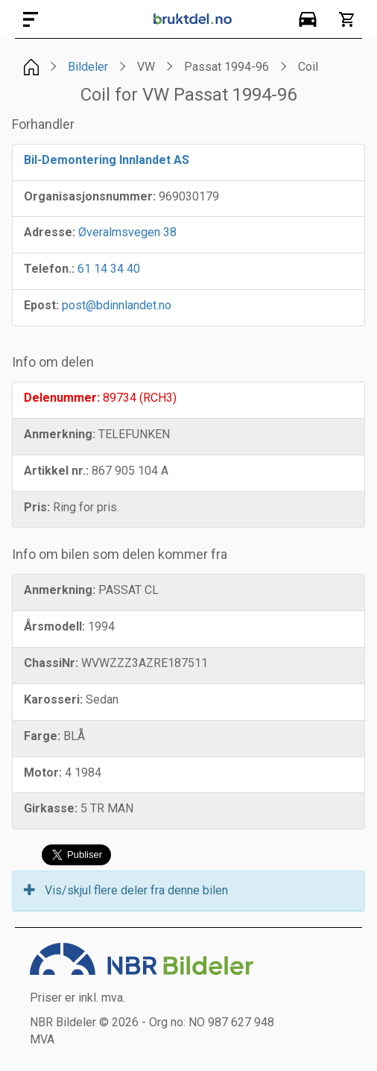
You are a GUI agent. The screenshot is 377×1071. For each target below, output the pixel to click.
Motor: (43, 772)
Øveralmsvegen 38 (127, 232)
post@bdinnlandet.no (116, 305)
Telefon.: (49, 269)
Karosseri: (53, 699)
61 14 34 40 (108, 269)
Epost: (41, 305)
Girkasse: (50, 808)
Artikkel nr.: (56, 471)
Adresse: (49, 232)
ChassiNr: (51, 663)
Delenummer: (62, 398)
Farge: (42, 736)
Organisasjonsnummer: (90, 196)
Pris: (37, 507)
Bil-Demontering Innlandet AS (106, 160)
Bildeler (88, 67)
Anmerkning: (59, 434)
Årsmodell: (54, 626)
